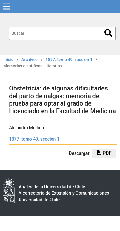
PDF (104, 153)
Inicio (9, 59)
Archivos (29, 59)
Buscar (108, 33)
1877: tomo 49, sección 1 (68, 59)
